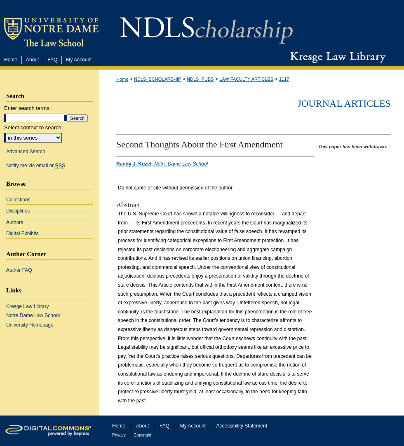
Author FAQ (19, 270)
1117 (284, 79)
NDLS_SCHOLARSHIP (157, 79)
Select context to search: (33, 127)
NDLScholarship (206, 25)
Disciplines (18, 211)
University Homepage (30, 325)
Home (122, 79)
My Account (193, 426)
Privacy (119, 435)
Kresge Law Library (336, 57)
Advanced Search (25, 151)
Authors (14, 222)
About (142, 426)
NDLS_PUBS (200, 79)
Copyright (142, 435)
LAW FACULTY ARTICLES (246, 79)
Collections (18, 200)
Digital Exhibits (22, 233)
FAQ (164, 426)
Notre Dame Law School (33, 315)
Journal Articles (344, 103)
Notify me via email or (35, 165)
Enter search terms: (27, 108)
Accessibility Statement (241, 426)
